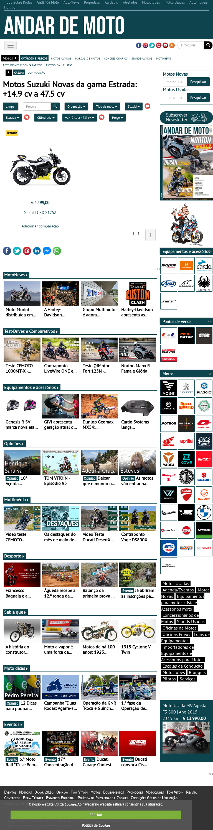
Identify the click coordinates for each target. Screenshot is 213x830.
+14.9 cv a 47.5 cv (79, 117)
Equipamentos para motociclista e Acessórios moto (182, 602)
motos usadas (61, 58)
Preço (117, 117)
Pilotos (169, 679)
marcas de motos (87, 58)
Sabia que (15, 612)
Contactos (12, 797)
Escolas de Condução (183, 666)
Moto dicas (16, 668)
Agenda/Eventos (178, 590)
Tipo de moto (106, 106)
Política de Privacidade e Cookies (103, 797)
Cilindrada (46, 117)
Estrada (12, 117)
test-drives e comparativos (22, 64)
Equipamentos (113, 792)
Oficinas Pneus (176, 634)
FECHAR (96, 814)
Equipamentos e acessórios (31, 387)
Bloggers (197, 672)
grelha (19, 72)
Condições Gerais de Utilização (154, 797)
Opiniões (14, 443)
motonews (163, 58)
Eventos (13, 724)
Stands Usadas (191, 621)
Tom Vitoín (79, 792)
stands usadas (141, 58)
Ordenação (76, 106)
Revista (191, 792)
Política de (96, 825)
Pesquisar (198, 81)
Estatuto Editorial (60, 797)
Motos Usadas (176, 583)
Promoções (134, 792)
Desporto (14, 556)
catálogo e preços (34, 58)
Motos (95, 792)
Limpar (11, 106)
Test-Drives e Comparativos (31, 331)
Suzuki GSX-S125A (40, 212)
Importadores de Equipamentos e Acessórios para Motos (182, 653)
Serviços (188, 679)
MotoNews (16, 275)
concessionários (116, 58)
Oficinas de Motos (180, 628)
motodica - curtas (59, 64)
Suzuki (134, 106)
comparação (36, 72)
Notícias (25, 792)
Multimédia (16, 499)
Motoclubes (174, 672)
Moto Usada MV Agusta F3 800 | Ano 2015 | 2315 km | (186, 728)
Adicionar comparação (40, 226)
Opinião (62, 792)
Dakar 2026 (44, 792)
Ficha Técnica (33, 797)
